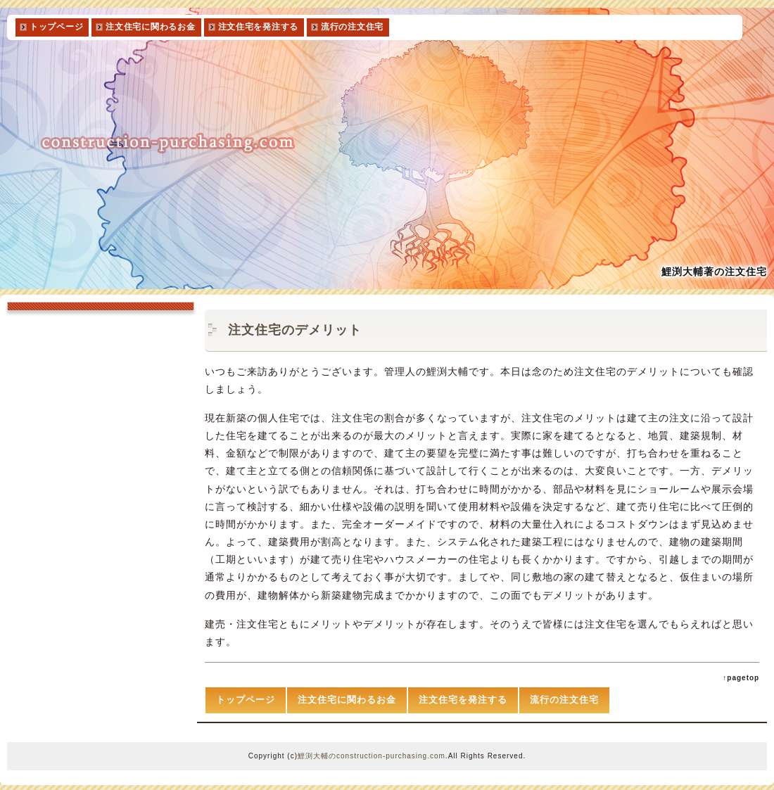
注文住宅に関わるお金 (150, 27)
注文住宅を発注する (258, 27)
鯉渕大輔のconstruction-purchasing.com (371, 756)
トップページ (56, 27)
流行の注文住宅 (352, 27)
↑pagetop (741, 678)
